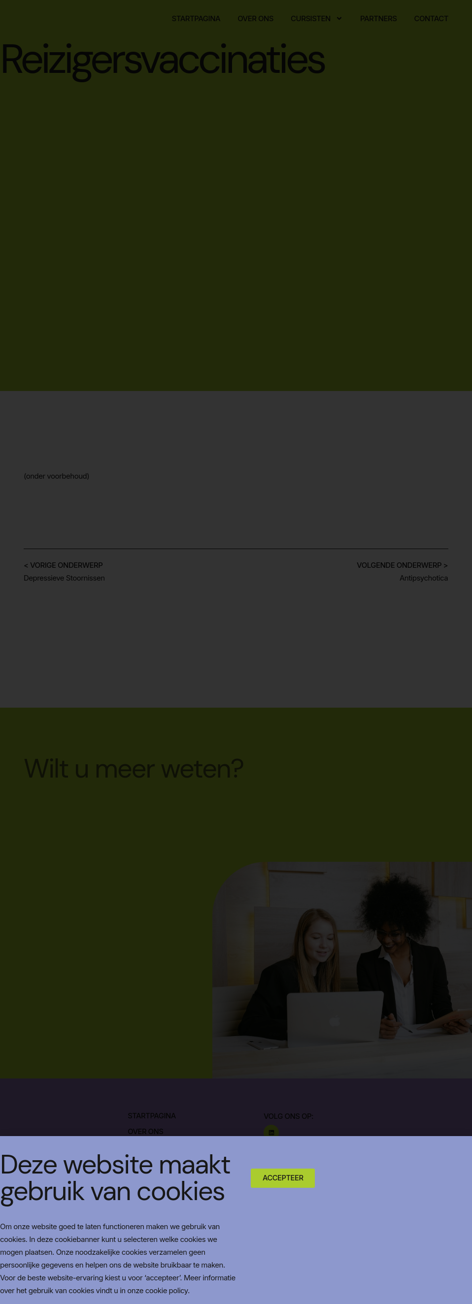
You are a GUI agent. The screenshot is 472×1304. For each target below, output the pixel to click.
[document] (236, 652)
